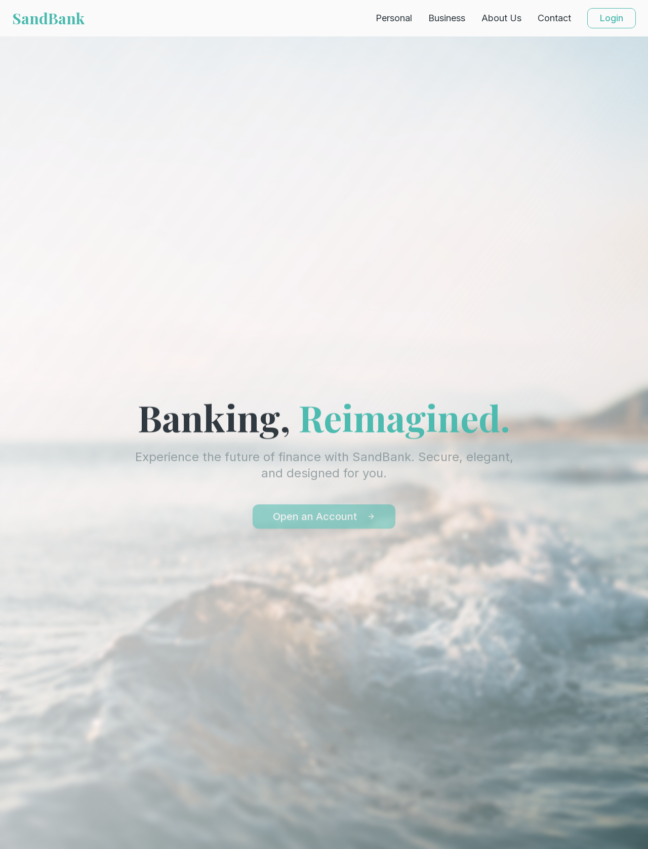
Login (611, 18)
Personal (394, 18)
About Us (501, 18)
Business (446, 18)
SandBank (48, 18)
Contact (554, 18)
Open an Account (324, 518)
